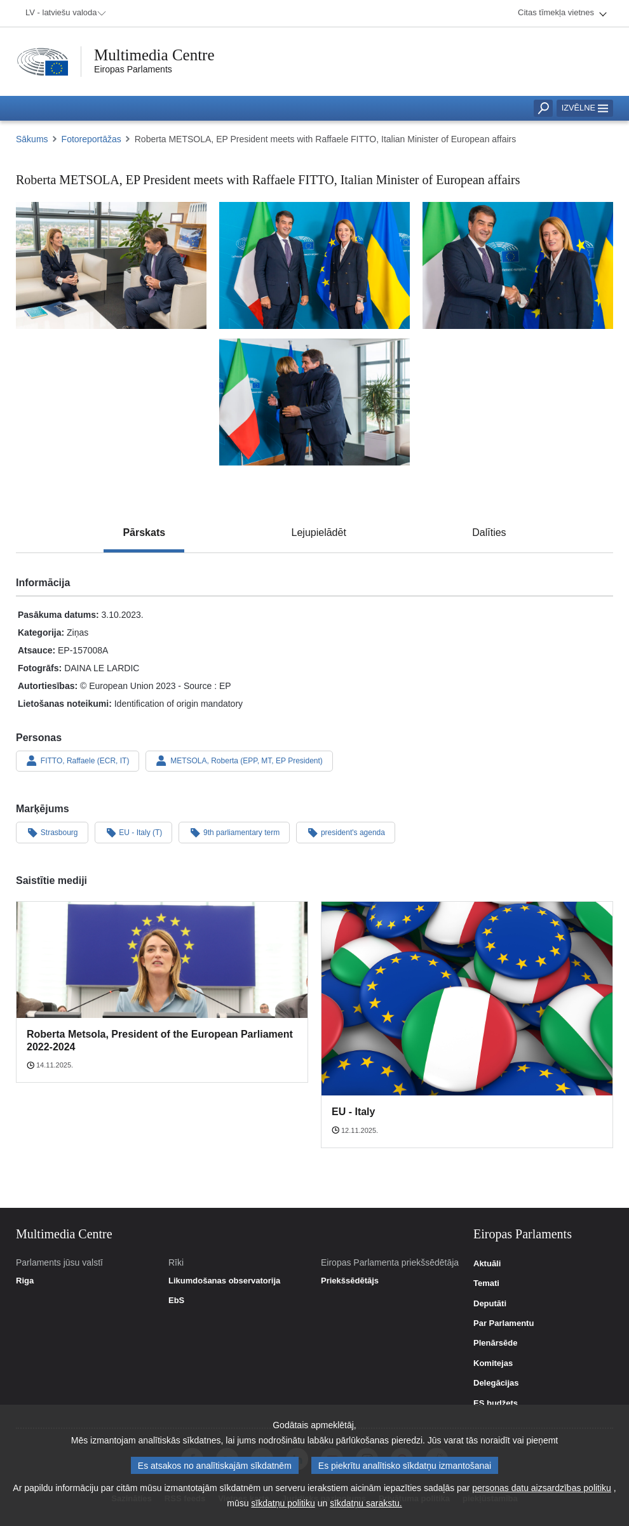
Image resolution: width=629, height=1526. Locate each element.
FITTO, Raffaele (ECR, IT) (77, 760)
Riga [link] (25, 1280)
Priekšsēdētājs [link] (350, 1280)
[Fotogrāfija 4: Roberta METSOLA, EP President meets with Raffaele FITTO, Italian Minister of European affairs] (314, 401)
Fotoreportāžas (91, 139)
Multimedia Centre (154, 55)
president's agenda (345, 832)
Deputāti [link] (489, 1303)
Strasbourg (52, 832)
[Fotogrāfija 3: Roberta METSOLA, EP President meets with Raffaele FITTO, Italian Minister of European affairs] (518, 265)
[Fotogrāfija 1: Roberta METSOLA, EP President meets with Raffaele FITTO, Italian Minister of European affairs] (111, 265)
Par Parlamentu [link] (503, 1323)
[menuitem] (63, 13)
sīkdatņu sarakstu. (366, 1506)
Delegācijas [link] (496, 1383)
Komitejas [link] (493, 1363)
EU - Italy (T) (134, 832)
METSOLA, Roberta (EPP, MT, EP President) (239, 760)
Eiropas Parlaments (133, 69)
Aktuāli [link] (487, 1263)
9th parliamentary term (234, 832)
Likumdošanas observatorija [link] (224, 1280)
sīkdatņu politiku (282, 1506)
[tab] (144, 532)
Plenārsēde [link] (495, 1343)
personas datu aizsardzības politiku (541, 1491)
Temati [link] (486, 1283)
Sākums (32, 139)
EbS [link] (176, 1300)
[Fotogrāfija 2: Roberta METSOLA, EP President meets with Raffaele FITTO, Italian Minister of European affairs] (314, 265)
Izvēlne (585, 107)
